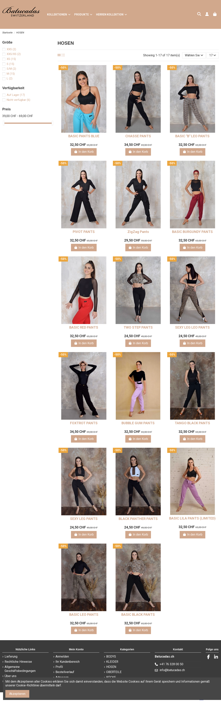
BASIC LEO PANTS (83, 614)
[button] (83, 14)
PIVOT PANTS (84, 232)
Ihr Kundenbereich (67, 661)
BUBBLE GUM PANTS (138, 423)
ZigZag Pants (138, 232)
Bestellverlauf (64, 672)
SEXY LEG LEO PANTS (192, 327)
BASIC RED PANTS (83, 327)
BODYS (111, 656)
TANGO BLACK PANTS (192, 423)
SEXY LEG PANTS (84, 519)
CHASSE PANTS (138, 136)
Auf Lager (16, 95)
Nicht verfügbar (18, 100)
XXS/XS (14, 54)
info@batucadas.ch (172, 670)
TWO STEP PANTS (138, 327)
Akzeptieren (17, 694)
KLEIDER (112, 661)
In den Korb (84, 152)
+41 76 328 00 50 (171, 664)
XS (11, 59)
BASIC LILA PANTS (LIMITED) (192, 518)
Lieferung (11, 656)
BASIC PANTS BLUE (83, 136)
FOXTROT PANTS (84, 423)
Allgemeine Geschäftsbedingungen (20, 669)
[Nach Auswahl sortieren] (194, 55)
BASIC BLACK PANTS (138, 614)
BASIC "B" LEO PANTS (192, 136)
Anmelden (62, 656)
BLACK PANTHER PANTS (138, 519)
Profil (59, 667)
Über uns (10, 676)
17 (212, 55)
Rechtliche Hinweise (18, 661)
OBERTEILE (114, 672)
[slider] (3, 123)
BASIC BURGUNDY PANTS (192, 232)
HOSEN (111, 667)
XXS (11, 49)
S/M (11, 68)
